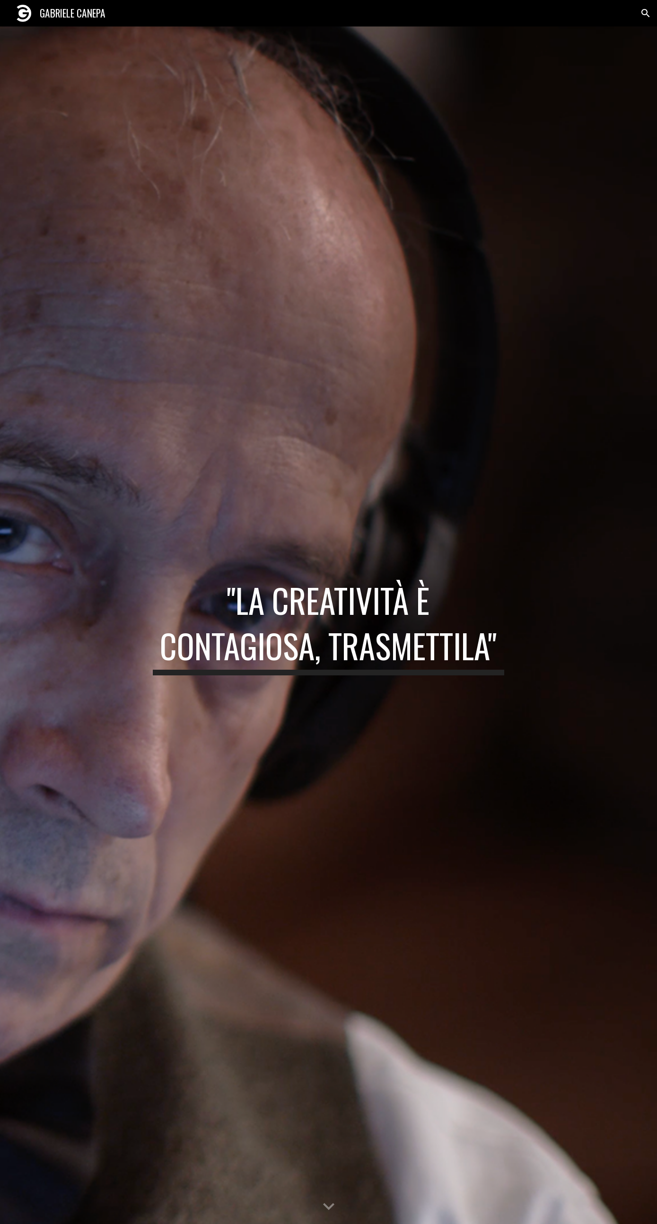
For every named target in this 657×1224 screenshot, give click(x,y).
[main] (328, 625)
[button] (645, 13)
